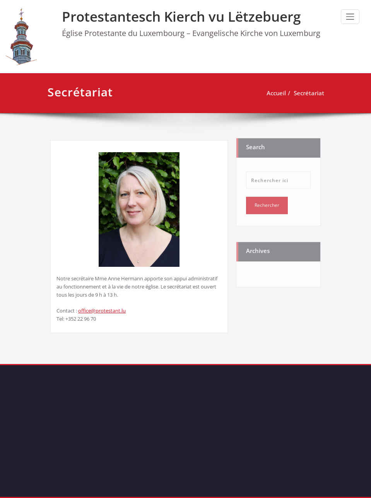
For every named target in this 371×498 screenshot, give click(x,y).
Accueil (274, 93)
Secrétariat (307, 93)
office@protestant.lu (102, 310)
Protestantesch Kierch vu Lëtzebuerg (181, 16)
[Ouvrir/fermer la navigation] (350, 16)
